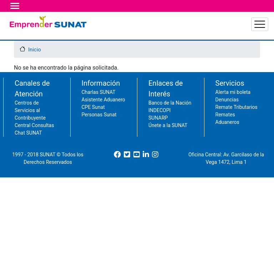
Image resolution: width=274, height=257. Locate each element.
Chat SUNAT (28, 145)
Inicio (34, 62)
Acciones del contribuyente (206, 30)
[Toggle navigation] (15, 6)
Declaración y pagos (117, 30)
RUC (30, 30)
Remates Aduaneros (227, 130)
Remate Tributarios (236, 119)
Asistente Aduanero (103, 112)
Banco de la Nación (169, 115)
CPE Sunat (93, 119)
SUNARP (158, 130)
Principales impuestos (160, 34)
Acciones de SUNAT (249, 30)
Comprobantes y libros (69, 34)
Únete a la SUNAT (167, 137)
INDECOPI (159, 122)
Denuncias (227, 112)
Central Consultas (34, 137)
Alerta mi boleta (233, 104)
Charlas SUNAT (99, 104)
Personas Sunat (99, 127)
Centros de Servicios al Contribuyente (30, 122)
